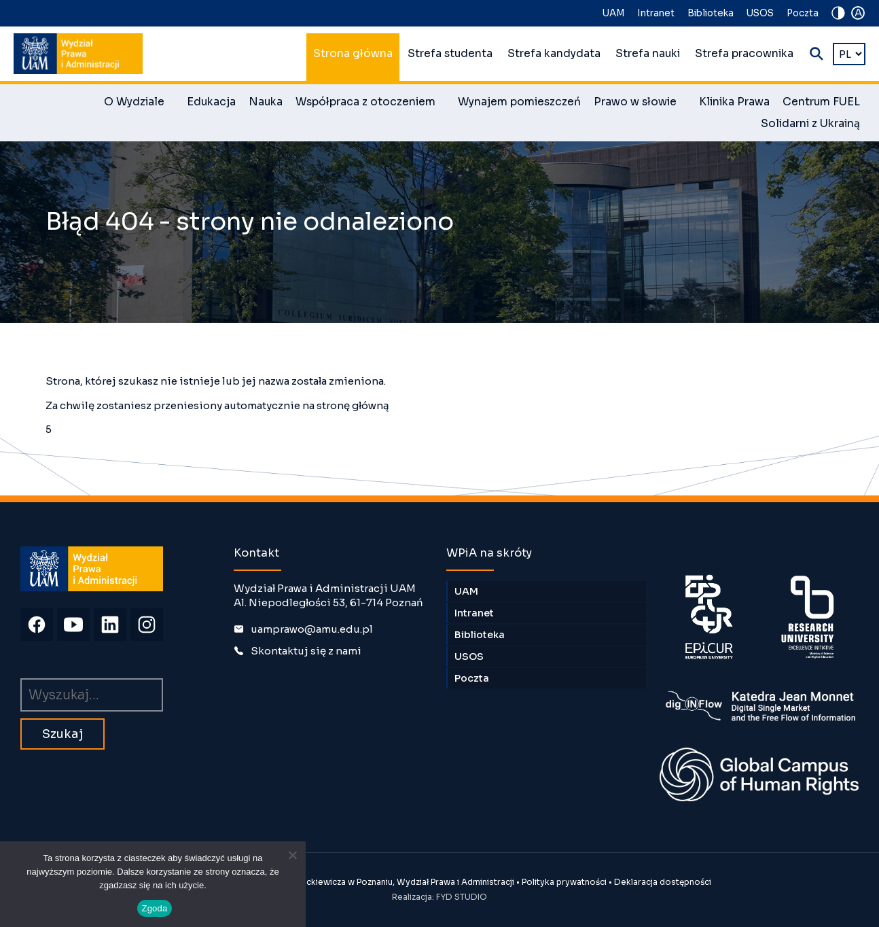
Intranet (656, 13)
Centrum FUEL (821, 102)
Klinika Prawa (734, 102)
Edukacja (211, 102)
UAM (613, 13)
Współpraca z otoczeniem (370, 104)
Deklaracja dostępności (662, 882)
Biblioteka (710, 13)
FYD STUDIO (461, 897)
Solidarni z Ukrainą (810, 123)
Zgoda (154, 908)
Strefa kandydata (553, 53)
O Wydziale (139, 104)
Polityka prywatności (564, 882)
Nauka (266, 102)
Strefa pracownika (744, 53)
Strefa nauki (647, 53)
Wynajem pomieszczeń (519, 102)
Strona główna (353, 53)
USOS (760, 13)
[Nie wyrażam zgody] (292, 855)
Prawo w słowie (640, 104)
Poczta (803, 13)
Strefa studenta (450, 53)
